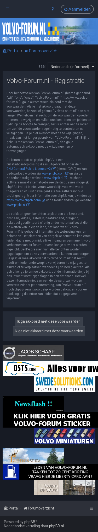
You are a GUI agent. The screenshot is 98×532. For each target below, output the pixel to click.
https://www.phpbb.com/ (24, 200)
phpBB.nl (56, 526)
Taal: (42, 66)
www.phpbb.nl (53, 178)
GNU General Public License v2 (29, 169)
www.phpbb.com (53, 173)
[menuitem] (77, 9)
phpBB (29, 522)
